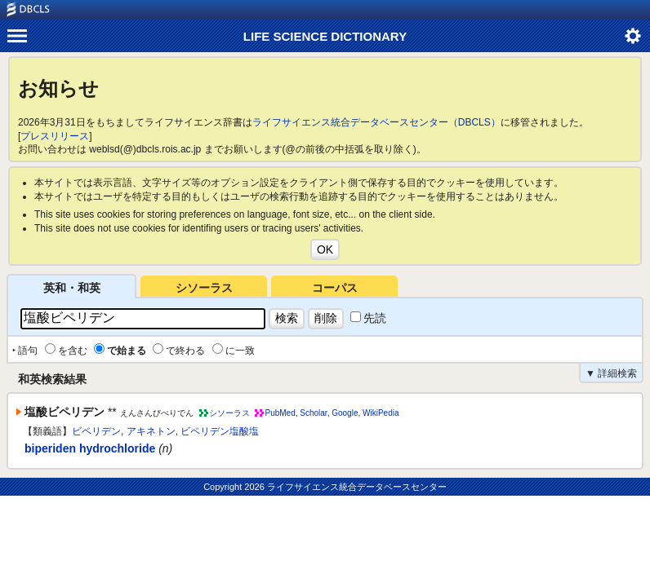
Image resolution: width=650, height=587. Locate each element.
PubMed (280, 412)
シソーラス (204, 287)
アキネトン (151, 431)
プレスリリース (54, 136)
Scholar (313, 412)
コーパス (335, 287)
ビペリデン (96, 431)
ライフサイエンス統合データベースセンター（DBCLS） (376, 122)
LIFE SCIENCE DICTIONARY (325, 36)
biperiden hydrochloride (89, 448)
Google (345, 412)
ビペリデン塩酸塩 (219, 431)
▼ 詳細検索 (611, 373)
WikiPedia (380, 412)
